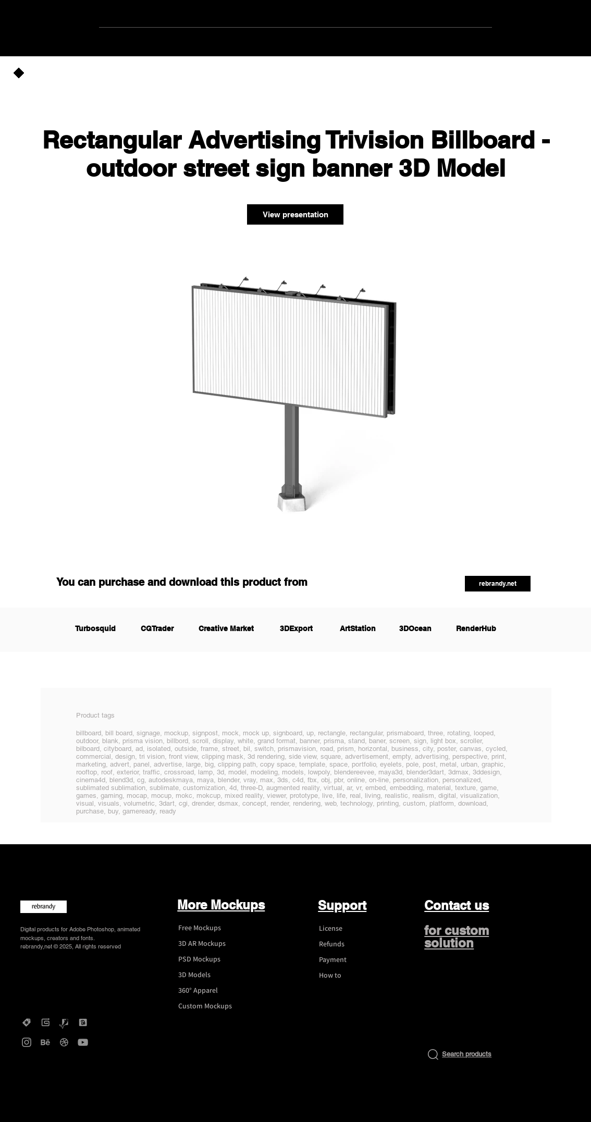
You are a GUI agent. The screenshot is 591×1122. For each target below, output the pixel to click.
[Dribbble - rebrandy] (64, 1042)
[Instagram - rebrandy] (26, 1042)
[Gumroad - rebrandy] (45, 1022)
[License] (350, 928)
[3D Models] (209, 975)
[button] (498, 583)
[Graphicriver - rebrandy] (64, 1022)
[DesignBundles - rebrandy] (83, 1022)
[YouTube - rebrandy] (83, 1042)
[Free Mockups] (209, 928)
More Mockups (221, 904)
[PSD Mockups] (209, 959)
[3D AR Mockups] (209, 944)
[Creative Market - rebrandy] (26, 1022)
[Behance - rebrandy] (45, 1042)
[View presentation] (295, 214)
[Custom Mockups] (209, 1006)
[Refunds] (350, 944)
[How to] (350, 975)
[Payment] (350, 960)
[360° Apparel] (209, 990)
